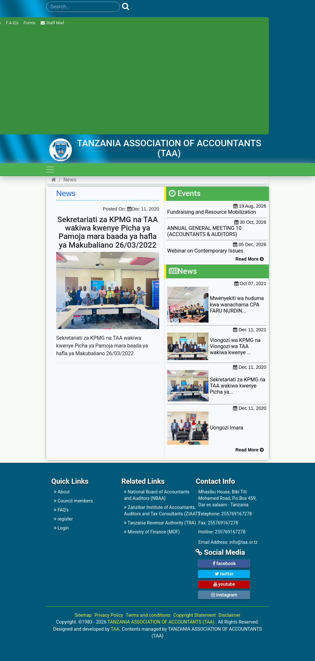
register (63, 519)
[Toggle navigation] (50, 169)
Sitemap (83, 615)
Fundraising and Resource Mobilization (211, 212)
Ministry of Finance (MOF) (152, 531)
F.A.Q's (12, 22)
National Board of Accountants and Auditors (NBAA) (156, 495)
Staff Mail (52, 22)
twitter (224, 574)
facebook (224, 563)
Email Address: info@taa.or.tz (228, 542)
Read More (250, 259)
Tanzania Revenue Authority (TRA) (156, 522)
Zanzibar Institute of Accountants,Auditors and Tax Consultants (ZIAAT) (156, 510)
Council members (73, 500)
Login (61, 528)
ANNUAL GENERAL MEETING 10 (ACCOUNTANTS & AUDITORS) (204, 231)
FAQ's (61, 509)
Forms (30, 22)
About (62, 491)
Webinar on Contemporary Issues (205, 251)
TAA (115, 629)
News (69, 180)
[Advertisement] (173, 382)
